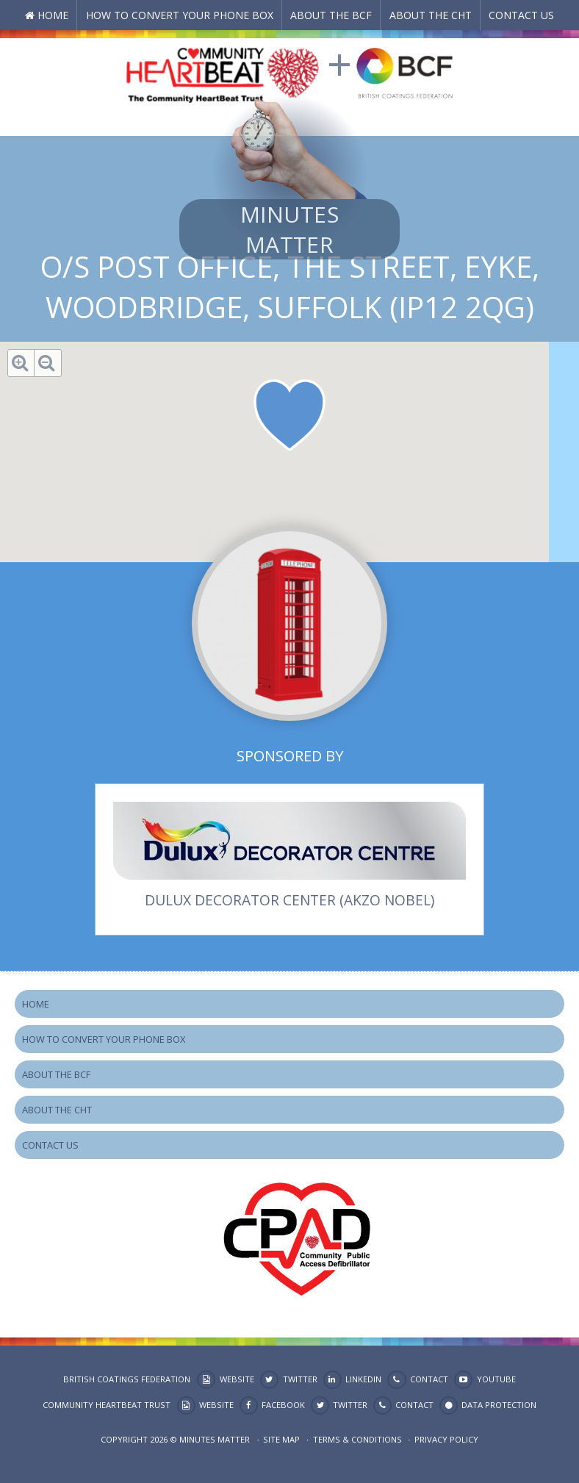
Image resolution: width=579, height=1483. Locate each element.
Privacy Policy (446, 1439)
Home (52, 15)
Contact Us (521, 15)
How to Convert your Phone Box (179, 15)
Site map (281, 1439)
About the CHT (430, 15)
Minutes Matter (289, 229)
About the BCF (331, 15)
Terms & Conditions (357, 1439)
